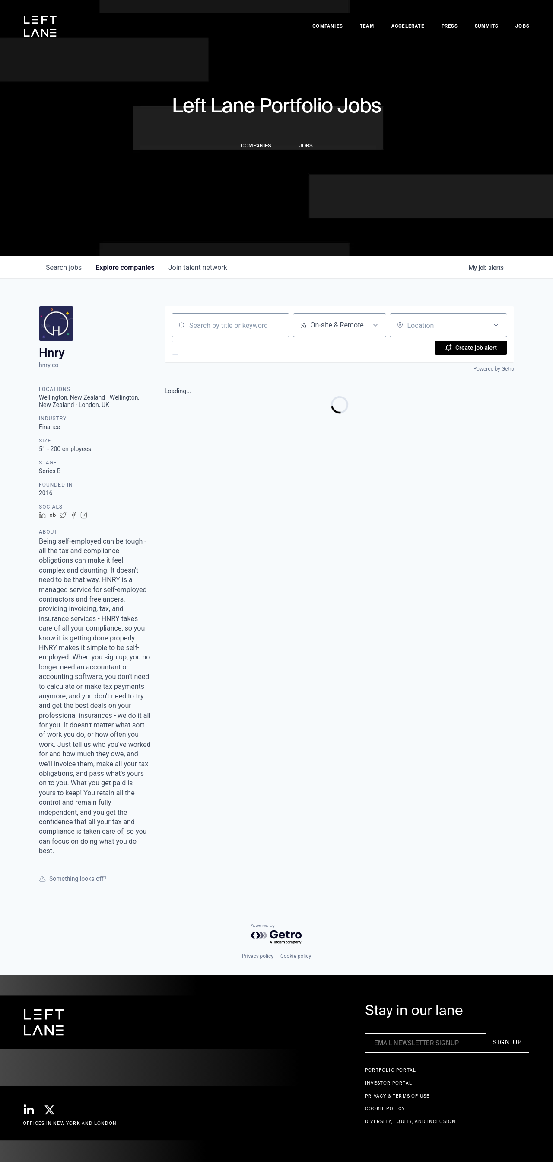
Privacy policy (257, 956)
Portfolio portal (390, 1070)
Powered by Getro (494, 369)
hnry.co (48, 365)
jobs (64, 267)
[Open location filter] (495, 325)
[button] (200, 348)
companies (124, 267)
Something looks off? (72, 878)
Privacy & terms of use (397, 1096)
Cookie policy (295, 956)
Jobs (522, 26)
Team (367, 26)
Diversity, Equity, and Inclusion (410, 1121)
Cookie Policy (385, 1108)
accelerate (407, 26)
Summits (486, 26)
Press (450, 26)
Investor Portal (388, 1083)
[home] (40, 26)
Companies (327, 26)
